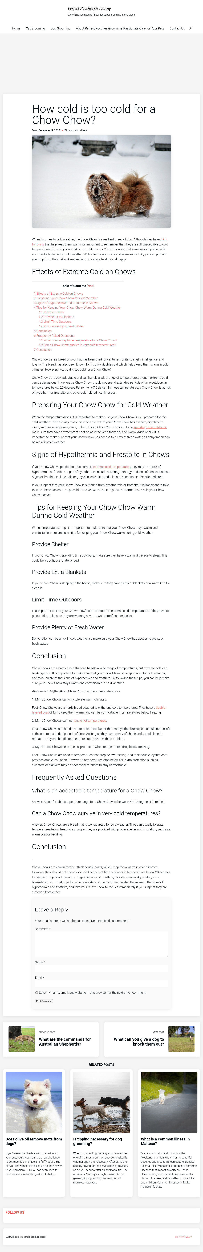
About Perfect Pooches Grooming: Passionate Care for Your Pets (120, 28)
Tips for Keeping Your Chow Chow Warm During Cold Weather (77, 307)
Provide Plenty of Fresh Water (61, 326)
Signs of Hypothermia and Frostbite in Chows (66, 303)
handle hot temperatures (89, 720)
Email (39, 981)
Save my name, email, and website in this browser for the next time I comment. (92, 997)
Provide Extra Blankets (56, 317)
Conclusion (43, 331)
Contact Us (177, 28)
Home (16, 28)
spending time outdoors (149, 427)
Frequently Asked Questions (54, 335)
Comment (43, 929)
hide (90, 286)
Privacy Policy (183, 1241)
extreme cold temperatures (111, 467)
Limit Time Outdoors (55, 321)
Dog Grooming (61, 28)
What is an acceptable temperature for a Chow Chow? (78, 340)
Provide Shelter (51, 312)
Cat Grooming (35, 28)
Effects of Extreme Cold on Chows (58, 293)
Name (40, 966)
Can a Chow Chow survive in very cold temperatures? (77, 345)
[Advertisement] (101, 59)
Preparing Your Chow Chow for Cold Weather (66, 298)
